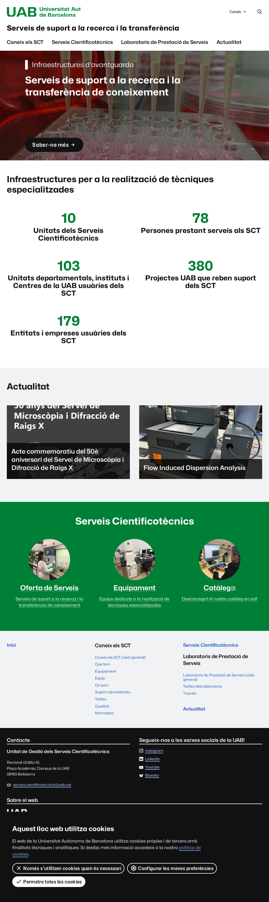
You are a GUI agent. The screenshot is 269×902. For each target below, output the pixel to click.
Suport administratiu (112, 701)
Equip (100, 687)
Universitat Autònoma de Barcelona (55, 12)
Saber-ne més (56, 148)
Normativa (104, 722)
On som (102, 694)
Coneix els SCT (25, 45)
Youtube (152, 776)
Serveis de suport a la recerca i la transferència (109, 30)
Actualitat (229, 45)
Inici (12, 655)
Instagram (154, 759)
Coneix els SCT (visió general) (120, 666)
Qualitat (102, 715)
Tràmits (189, 703)
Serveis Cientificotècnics (82, 45)
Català (238, 13)
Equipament (105, 680)
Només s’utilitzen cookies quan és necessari (68, 868)
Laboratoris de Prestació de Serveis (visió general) (218, 687)
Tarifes (100, 708)
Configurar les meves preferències (172, 868)
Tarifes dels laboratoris (202, 696)
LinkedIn (152, 768)
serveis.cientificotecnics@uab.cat (42, 794)
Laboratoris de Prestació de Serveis (164, 45)
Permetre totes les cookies (49, 881)
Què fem (102, 673)
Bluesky (152, 784)
